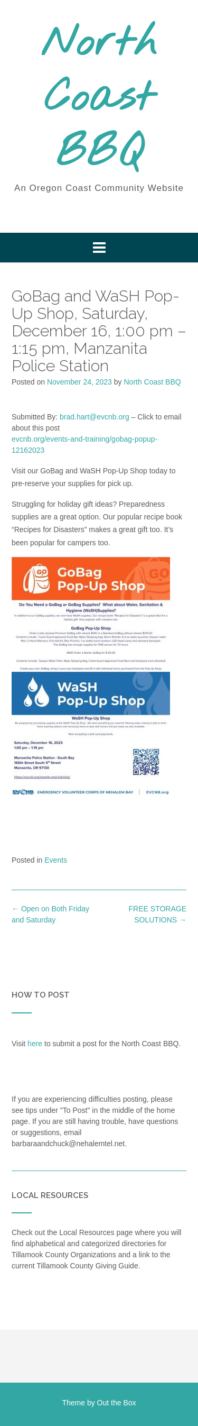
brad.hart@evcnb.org (94, 417)
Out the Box (116, 1402)
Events (55, 860)
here (34, 1043)
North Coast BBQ (99, 98)
